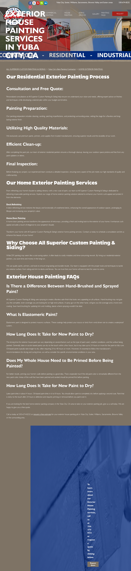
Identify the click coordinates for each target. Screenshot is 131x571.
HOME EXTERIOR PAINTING (91, 69)
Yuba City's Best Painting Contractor (62, 69)
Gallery (95, 14)
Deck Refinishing (13, 204)
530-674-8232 (124, 3)
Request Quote (93, 564)
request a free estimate (42, 414)
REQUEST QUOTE (120, 14)
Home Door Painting (15, 218)
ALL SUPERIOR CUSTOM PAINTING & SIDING (26, 69)
